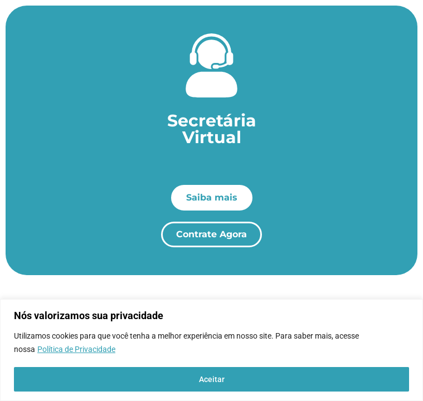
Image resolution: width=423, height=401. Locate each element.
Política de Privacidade (76, 349)
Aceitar (212, 379)
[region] (211, 350)
